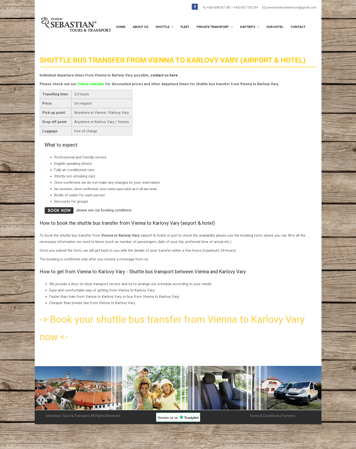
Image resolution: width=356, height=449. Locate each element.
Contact (298, 27)
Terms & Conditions (264, 416)
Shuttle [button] (164, 27)
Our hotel (274, 27)
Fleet (185, 27)
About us (140, 27)
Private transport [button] (215, 27)
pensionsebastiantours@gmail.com (291, 7)
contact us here (164, 75)
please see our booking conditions (104, 210)
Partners (288, 416)
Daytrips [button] (249, 27)
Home (120, 27)
